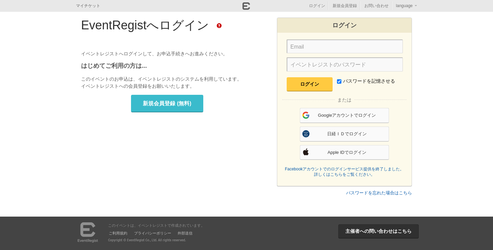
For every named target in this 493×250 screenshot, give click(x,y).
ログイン (317, 5)
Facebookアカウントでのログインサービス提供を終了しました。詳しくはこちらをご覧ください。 (344, 172)
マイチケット (88, 5)
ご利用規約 (118, 233)
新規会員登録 (345, 5)
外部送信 (185, 233)
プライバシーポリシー (152, 233)
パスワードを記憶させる (366, 81)
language (404, 5)
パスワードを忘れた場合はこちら (379, 192)
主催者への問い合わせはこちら (378, 231)
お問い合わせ (376, 5)
